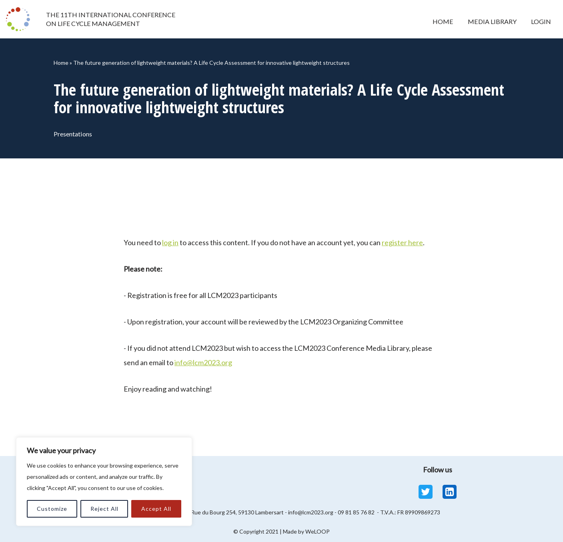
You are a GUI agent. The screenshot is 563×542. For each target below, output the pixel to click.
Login (541, 21)
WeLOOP (317, 531)
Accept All (156, 508)
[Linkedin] (450, 492)
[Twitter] (426, 492)
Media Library (491, 21)
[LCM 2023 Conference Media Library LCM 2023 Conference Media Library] (20, 19)
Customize (52, 508)
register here (402, 242)
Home (441, 21)
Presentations (74, 134)
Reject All (104, 508)
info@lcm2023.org (203, 362)
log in (170, 242)
